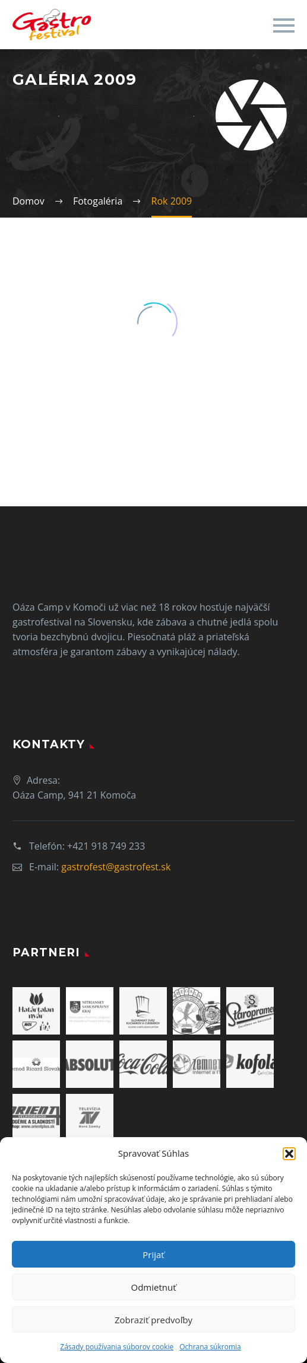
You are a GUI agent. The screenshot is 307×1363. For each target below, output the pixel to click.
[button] (289, 1154)
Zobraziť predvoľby (153, 1320)
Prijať (153, 1254)
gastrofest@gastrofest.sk (115, 866)
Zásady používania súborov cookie (116, 1347)
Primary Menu (284, 25)
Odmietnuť (153, 1287)
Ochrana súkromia (209, 1347)
